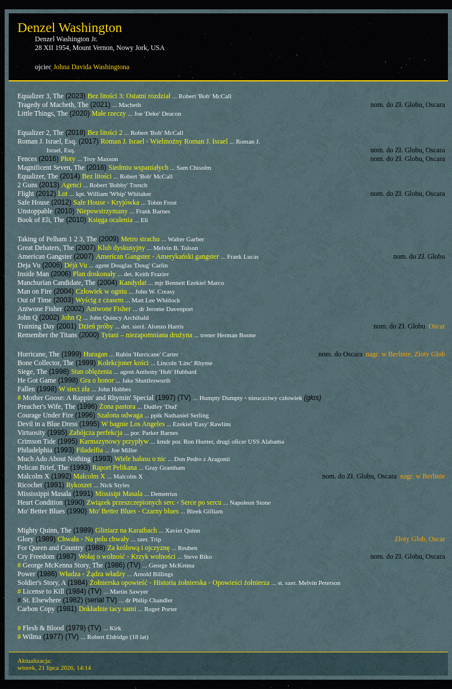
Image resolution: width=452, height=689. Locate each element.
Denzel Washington (69, 27)
